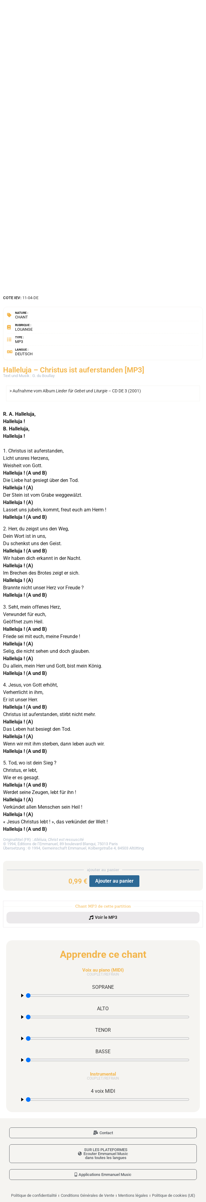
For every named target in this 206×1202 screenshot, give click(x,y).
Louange (24, 329)
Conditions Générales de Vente (87, 1195)
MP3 (19, 341)
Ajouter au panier (114, 881)
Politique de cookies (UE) (173, 1195)
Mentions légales (133, 1195)
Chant (21, 317)
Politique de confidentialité (34, 1195)
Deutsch (24, 354)
